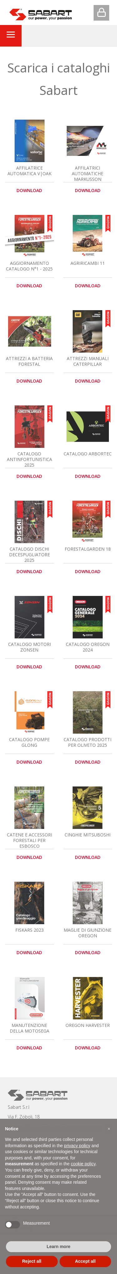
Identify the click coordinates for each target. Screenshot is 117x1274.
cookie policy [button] (83, 1163)
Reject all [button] (31, 1261)
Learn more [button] (58, 1246)
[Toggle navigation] (10, 35)
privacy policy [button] (77, 1145)
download (29, 190)
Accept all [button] (85, 1261)
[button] (109, 1129)
